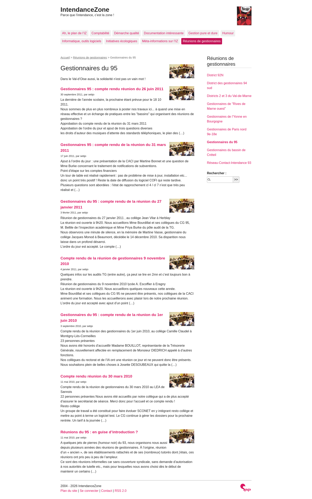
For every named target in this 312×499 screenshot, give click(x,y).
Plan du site (68, 490)
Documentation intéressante (163, 33)
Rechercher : (216, 173)
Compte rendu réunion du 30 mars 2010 (96, 376)
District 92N (215, 75)
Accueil (65, 57)
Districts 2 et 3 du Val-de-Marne (229, 96)
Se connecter (89, 490)
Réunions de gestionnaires (201, 41)
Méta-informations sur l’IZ (160, 41)
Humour (228, 33)
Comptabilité (100, 33)
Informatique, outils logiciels (81, 41)
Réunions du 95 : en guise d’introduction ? (99, 432)
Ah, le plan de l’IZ (74, 33)
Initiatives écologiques (121, 41)
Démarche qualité (126, 33)
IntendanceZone (84, 9)
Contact (106, 490)
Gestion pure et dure (202, 33)
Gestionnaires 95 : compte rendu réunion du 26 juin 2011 (111, 89)
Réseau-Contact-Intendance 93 (229, 162)
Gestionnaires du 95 (222, 142)
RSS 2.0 (121, 490)
